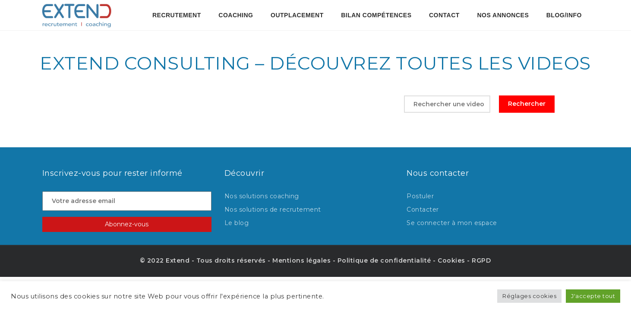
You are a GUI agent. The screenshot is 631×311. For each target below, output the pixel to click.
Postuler (420, 196)
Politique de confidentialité (384, 260)
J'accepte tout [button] (593, 295)
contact (444, 15)
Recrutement (176, 15)
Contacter (423, 209)
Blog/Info (564, 15)
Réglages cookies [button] (529, 295)
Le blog (236, 223)
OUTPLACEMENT (297, 15)
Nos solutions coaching (261, 196)
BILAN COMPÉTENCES (376, 15)
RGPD (481, 260)
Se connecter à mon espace (452, 223)
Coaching (235, 15)
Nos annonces (503, 15)
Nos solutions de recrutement (272, 209)
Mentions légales (301, 260)
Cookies (451, 260)
